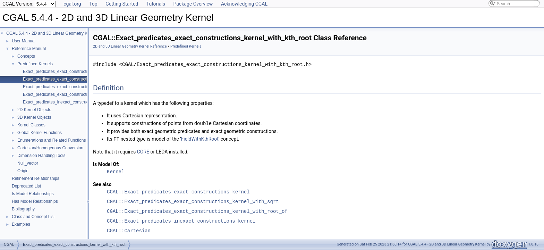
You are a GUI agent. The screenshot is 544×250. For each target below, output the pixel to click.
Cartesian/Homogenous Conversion (50, 147)
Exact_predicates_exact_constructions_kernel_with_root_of (78, 86)
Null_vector (27, 163)
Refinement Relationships (35, 178)
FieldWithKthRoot (200, 138)
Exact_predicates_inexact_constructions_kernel (67, 102)
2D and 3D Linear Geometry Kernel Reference (130, 46)
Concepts (26, 56)
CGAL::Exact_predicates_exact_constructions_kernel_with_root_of (197, 210)
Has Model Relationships (35, 201)
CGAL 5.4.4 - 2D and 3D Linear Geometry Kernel (51, 33)
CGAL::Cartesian (129, 230)
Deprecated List (26, 186)
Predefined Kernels (35, 63)
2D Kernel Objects (34, 109)
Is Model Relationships (33, 193)
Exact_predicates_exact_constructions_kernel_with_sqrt (75, 94)
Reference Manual (29, 48)
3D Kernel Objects (34, 117)
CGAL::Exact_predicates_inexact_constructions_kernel (181, 220)
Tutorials (155, 4)
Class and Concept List (33, 216)
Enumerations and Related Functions (51, 140)
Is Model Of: (106, 163)
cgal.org (72, 4)
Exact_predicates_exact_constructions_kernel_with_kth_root (79, 79)
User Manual (23, 41)
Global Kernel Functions (39, 132)
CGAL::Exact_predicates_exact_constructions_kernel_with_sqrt (193, 201)
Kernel (115, 171)
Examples (21, 224)
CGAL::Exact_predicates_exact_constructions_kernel (178, 191)
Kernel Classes (31, 125)
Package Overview (193, 4)
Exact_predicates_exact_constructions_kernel (65, 71)
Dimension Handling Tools (41, 155)
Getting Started (121, 4)
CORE (143, 151)
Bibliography (23, 209)
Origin (22, 170)
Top (93, 4)
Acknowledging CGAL (244, 4)
